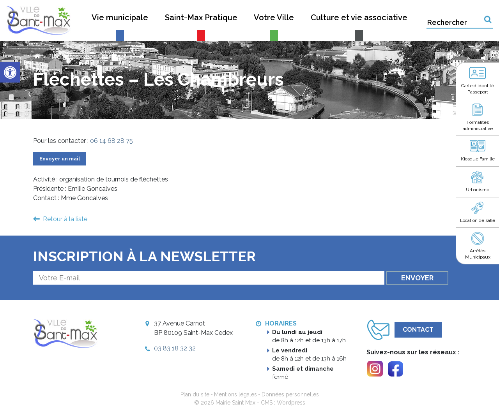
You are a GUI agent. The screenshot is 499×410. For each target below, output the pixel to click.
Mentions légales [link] (235, 394)
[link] (10, 72)
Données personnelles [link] (290, 394)
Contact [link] (418, 329)
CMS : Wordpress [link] (283, 402)
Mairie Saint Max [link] (235, 402)
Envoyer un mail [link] (59, 159)
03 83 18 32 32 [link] (175, 348)
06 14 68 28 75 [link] (111, 140)
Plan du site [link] (194, 394)
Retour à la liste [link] (65, 219)
